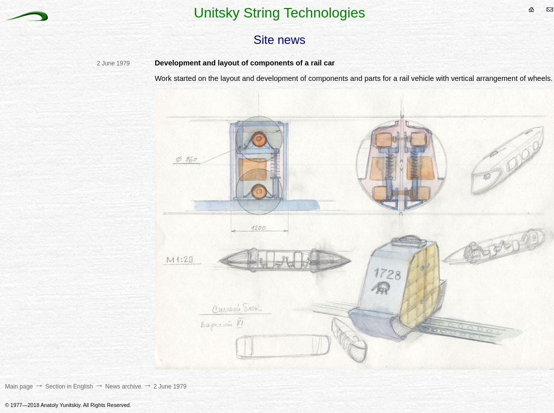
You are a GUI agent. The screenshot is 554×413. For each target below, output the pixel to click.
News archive (123, 386)
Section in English (69, 386)
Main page (19, 386)
